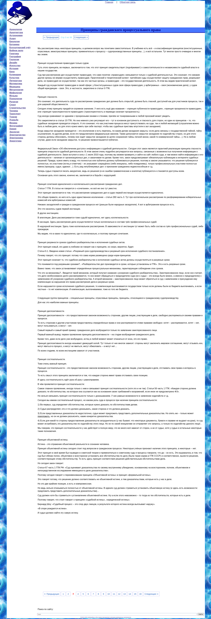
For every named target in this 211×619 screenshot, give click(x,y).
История (13, 68)
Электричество (17, 135)
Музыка (13, 96)
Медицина (14, 87)
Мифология (15, 93)
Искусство (14, 65)
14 (130, 594)
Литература (15, 81)
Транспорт (15, 114)
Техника (13, 111)
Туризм (13, 117)
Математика (15, 83)
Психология (15, 99)
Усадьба (13, 120)
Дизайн (13, 62)
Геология (14, 59)
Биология (14, 41)
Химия (12, 129)
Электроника (16, 138)
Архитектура (16, 32)
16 (140, 594)
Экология (14, 132)
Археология (15, 29)
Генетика (14, 53)
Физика (13, 123)
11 (114, 594)
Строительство (17, 108)
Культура (14, 78)
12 (119, 594)
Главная (109, 2)
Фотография (16, 126)
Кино (12, 71)
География (15, 56)
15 (135, 594)
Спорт (12, 105)
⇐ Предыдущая (51, 37)
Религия (13, 102)
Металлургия (16, 90)
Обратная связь (128, 2)
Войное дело (16, 50)
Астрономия (16, 35)
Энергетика (15, 141)
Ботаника (14, 44)
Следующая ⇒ (81, 37)
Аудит (12, 38)
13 (124, 594)
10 (109, 594)
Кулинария (15, 74)
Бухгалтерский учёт (20, 47)
